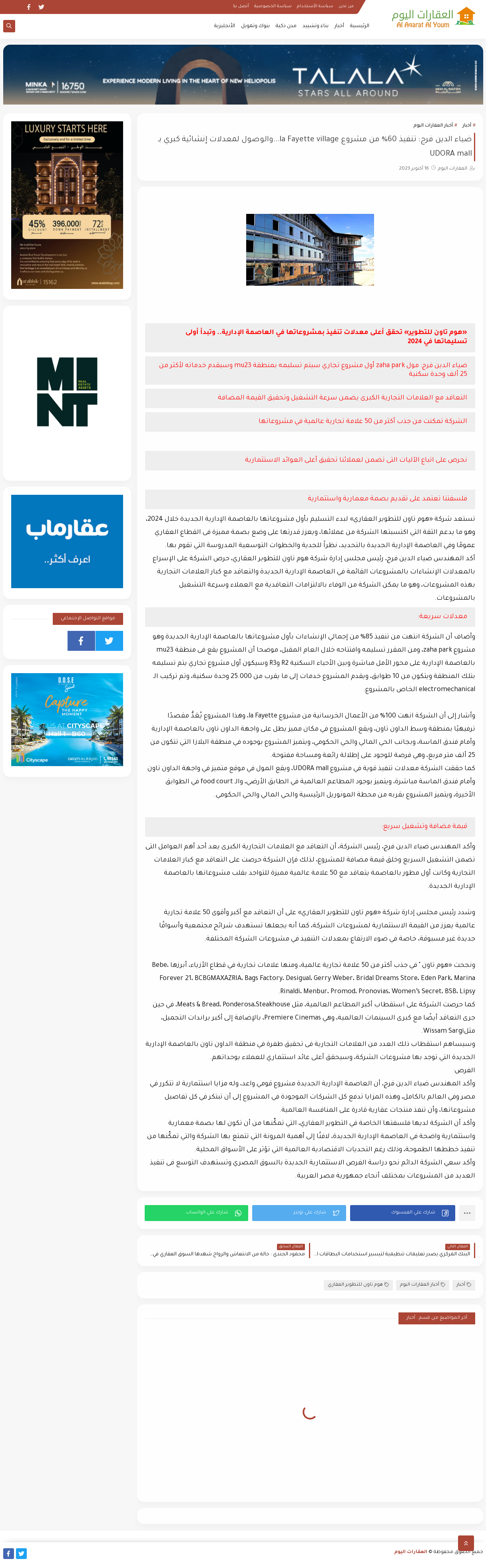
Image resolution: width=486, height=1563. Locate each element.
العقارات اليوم (410, 1552)
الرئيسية (359, 26)
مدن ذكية (286, 26)
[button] (402, 1213)
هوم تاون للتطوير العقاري (358, 1285)
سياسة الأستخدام (315, 6)
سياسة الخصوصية (273, 6)
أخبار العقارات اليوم (433, 125)
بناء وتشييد (316, 26)
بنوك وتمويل (255, 26)
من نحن (346, 6)
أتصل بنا (241, 6)
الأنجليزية (224, 26)
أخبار (339, 26)
